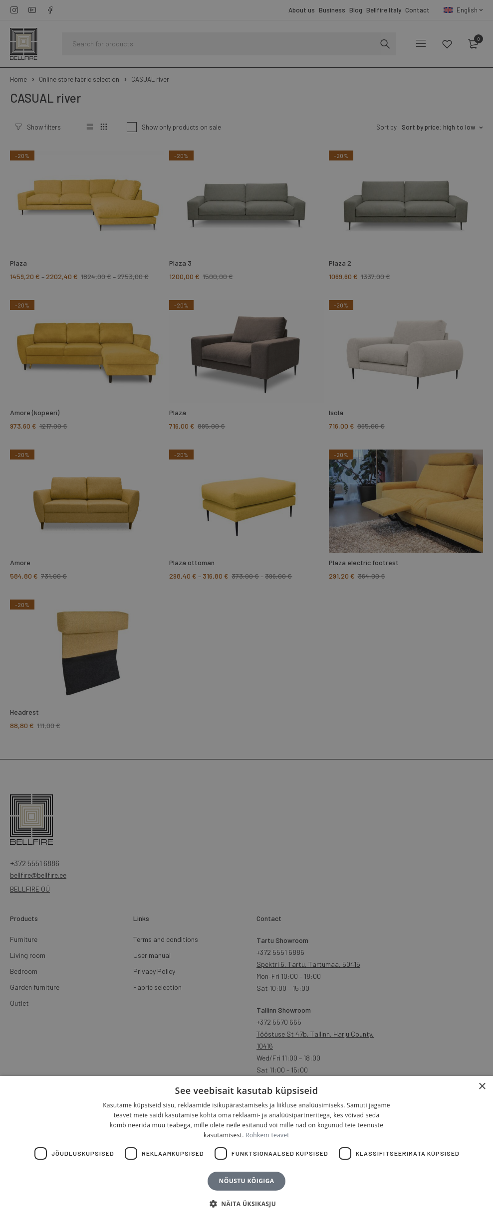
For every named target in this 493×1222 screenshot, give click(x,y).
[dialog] (246, 611)
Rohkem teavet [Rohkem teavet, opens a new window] (267, 1135)
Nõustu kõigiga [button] (246, 1181)
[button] (246, 1204)
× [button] (482, 1086)
